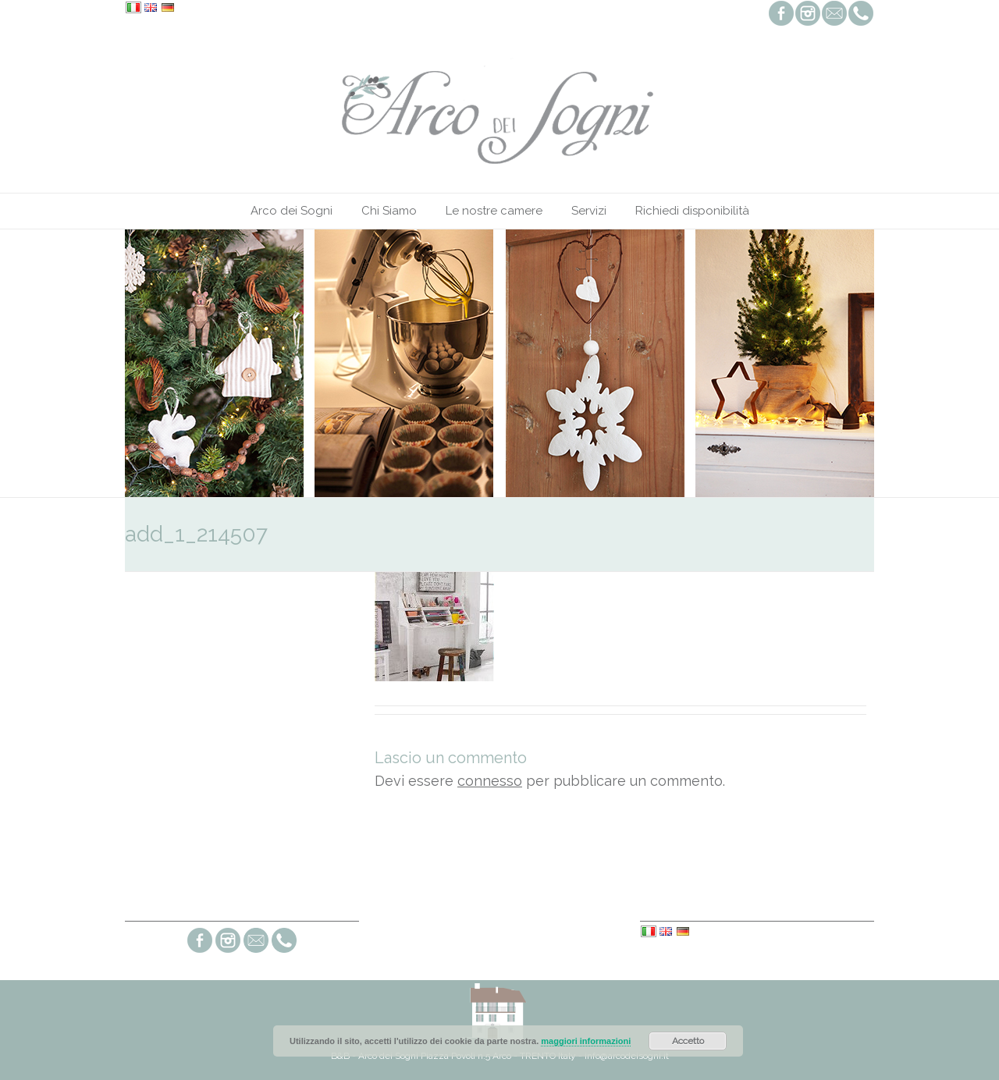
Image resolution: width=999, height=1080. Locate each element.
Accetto (688, 1041)
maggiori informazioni (586, 1041)
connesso (489, 781)
